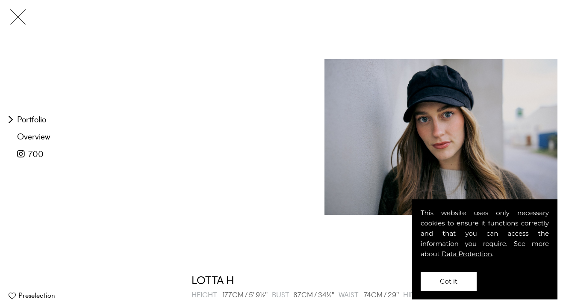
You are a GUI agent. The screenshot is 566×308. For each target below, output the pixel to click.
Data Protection (467, 254)
